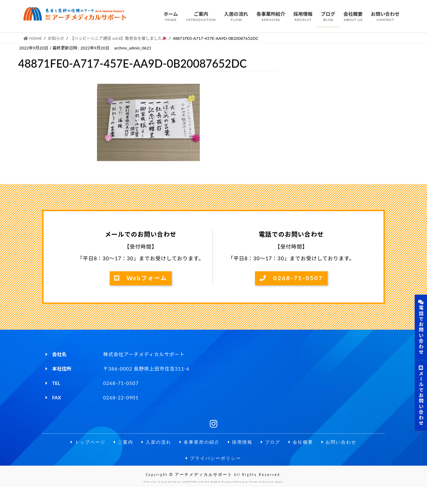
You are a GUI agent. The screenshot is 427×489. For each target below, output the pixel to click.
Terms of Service (261, 483)
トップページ (82, 443)
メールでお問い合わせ (421, 395)
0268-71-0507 (291, 278)
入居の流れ (154, 443)
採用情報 (242, 443)
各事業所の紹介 (199, 443)
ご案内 (119, 443)
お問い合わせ (344, 443)
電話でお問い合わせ (421, 327)
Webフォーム (140, 278)
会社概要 (305, 443)
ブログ (273, 443)
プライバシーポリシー (213, 459)
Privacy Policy (232, 483)
